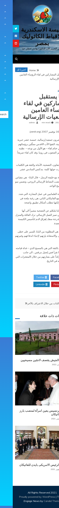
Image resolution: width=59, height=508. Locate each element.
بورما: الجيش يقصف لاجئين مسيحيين (31, 360)
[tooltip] (3, 28)
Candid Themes (40, 501)
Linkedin (29, 284)
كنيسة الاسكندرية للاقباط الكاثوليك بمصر (29, 36)
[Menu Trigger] (51, 6)
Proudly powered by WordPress (24, 496)
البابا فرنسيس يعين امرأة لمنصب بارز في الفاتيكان (30, 413)
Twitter (28, 277)
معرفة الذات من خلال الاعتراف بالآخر (34, 303)
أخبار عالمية (49, 90)
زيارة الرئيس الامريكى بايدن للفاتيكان (30, 465)
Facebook (46, 277)
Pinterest (47, 284)
